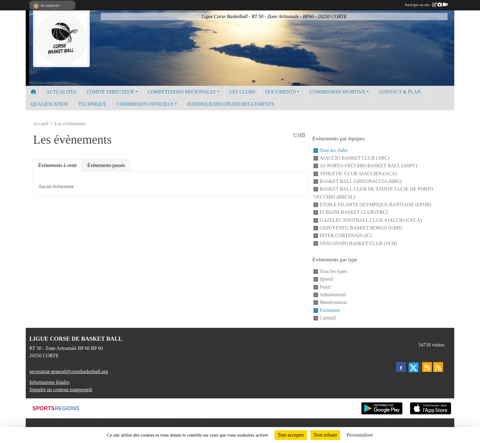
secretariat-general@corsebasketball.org (68, 371)
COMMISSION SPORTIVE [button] (337, 91)
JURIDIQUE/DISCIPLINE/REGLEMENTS (230, 104)
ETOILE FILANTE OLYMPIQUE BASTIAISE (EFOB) (375, 204)
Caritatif (328, 317)
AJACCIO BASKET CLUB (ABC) (354, 158)
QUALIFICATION (49, 104)
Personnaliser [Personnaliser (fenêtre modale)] (360, 434)
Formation (330, 310)
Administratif (333, 294)
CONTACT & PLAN (400, 91)
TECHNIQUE (92, 104)
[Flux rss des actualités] (427, 367)
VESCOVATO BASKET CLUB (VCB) (358, 243)
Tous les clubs (333, 150)
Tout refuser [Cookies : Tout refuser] (325, 434)
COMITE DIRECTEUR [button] (110, 91)
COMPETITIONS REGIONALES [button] (182, 91)
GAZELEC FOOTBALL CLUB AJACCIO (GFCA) (371, 220)
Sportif (326, 279)
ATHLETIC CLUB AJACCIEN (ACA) (358, 173)
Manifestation (333, 302)
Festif (325, 287)
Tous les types (333, 271)
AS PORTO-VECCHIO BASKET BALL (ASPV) (368, 165)
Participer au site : (426, 5)
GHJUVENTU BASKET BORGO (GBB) (361, 227)
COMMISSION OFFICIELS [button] (144, 104)
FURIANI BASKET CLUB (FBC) (354, 212)
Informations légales (49, 382)
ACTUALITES (61, 91)
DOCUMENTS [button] (280, 91)
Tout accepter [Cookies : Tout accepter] (291, 434)
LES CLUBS (242, 91)
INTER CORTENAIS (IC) (346, 235)
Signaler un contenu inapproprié (60, 389)
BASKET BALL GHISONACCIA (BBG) (361, 181)
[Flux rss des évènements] (438, 367)
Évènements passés (106, 165)
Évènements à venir (57, 165)
